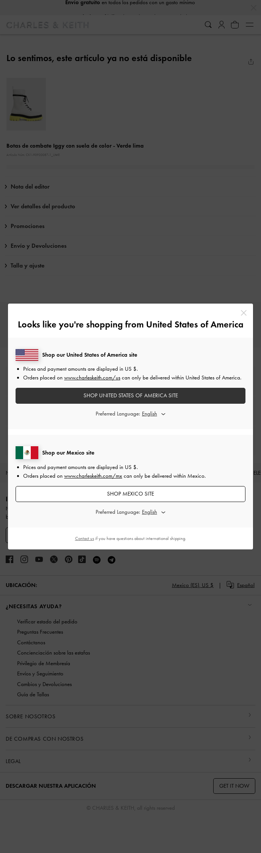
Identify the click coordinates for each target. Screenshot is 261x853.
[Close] (243, 312)
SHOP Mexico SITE (130, 493)
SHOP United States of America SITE (130, 395)
